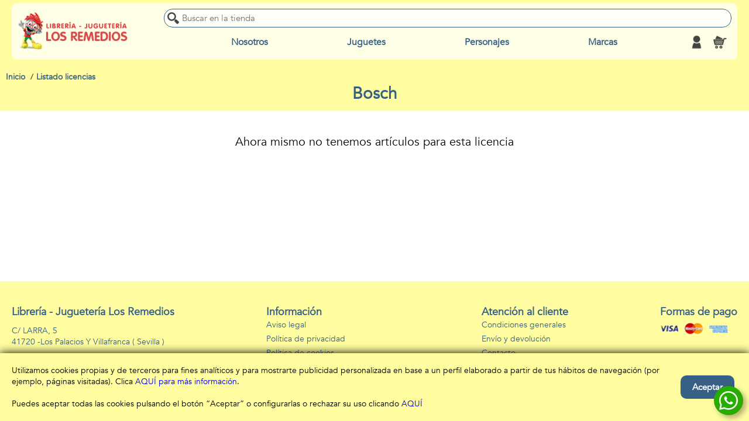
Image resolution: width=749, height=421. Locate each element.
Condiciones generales (524, 324)
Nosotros (249, 42)
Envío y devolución (516, 338)
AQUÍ (411, 403)
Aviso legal (286, 324)
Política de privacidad (305, 338)
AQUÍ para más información (186, 381)
